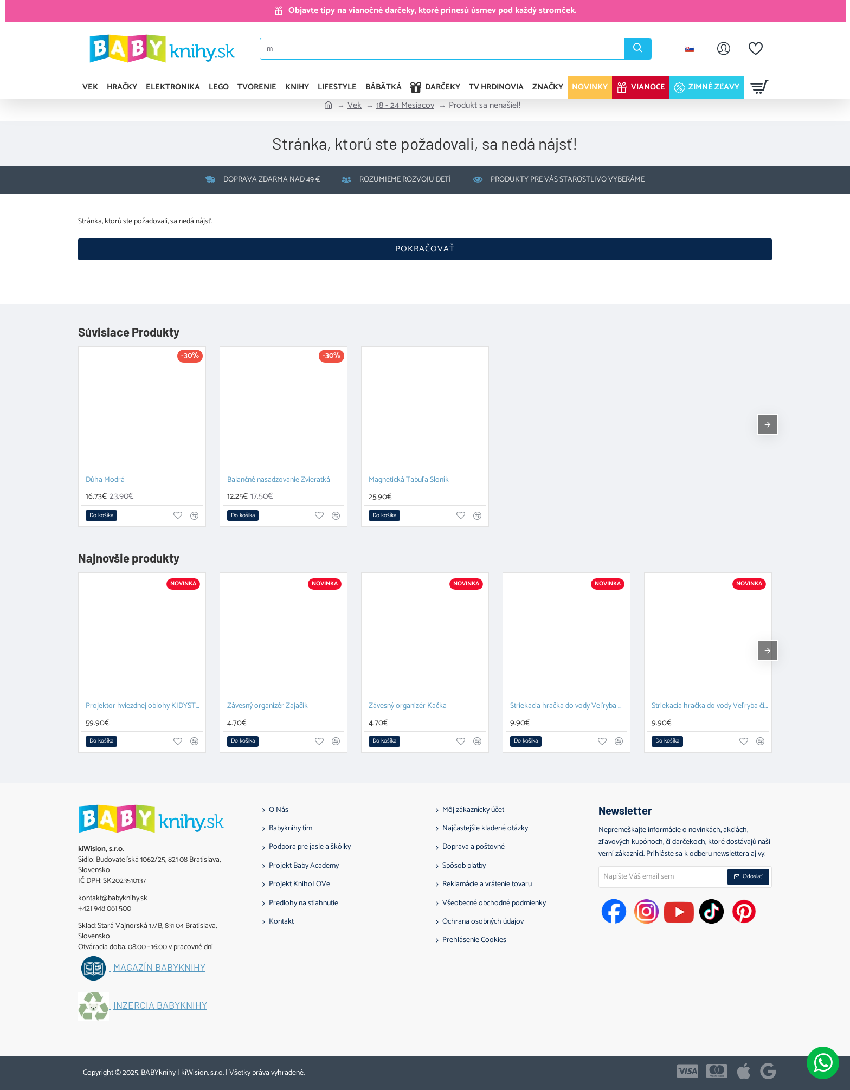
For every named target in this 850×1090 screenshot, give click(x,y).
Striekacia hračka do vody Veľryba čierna (710, 706)
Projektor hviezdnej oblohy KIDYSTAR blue (144, 706)
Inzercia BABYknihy (160, 1005)
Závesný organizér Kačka (408, 706)
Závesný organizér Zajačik (267, 706)
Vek (354, 106)
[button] (101, 515)
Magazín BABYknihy (159, 967)
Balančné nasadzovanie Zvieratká (278, 480)
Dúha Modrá (105, 480)
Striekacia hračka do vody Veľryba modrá (568, 706)
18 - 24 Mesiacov (405, 106)
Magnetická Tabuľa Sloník (409, 480)
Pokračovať (425, 249)
